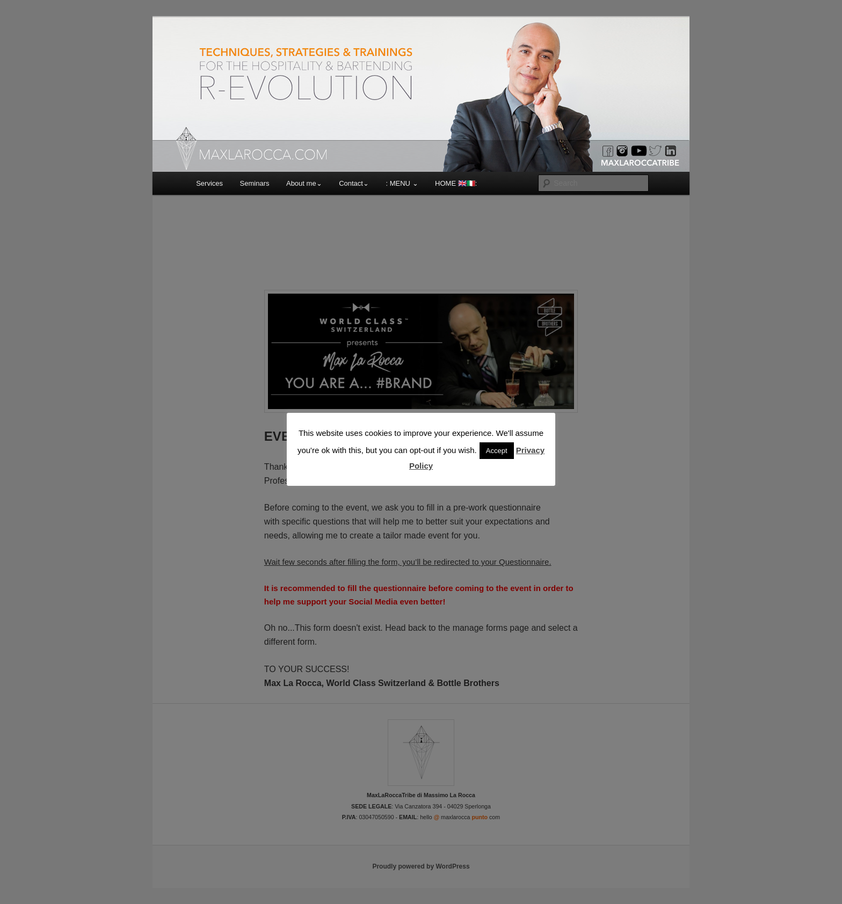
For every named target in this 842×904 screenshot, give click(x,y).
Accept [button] (496, 451)
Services (209, 183)
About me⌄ (304, 183)
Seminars (255, 183)
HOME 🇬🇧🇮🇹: (456, 183)
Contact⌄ (354, 183)
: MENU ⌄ (402, 183)
